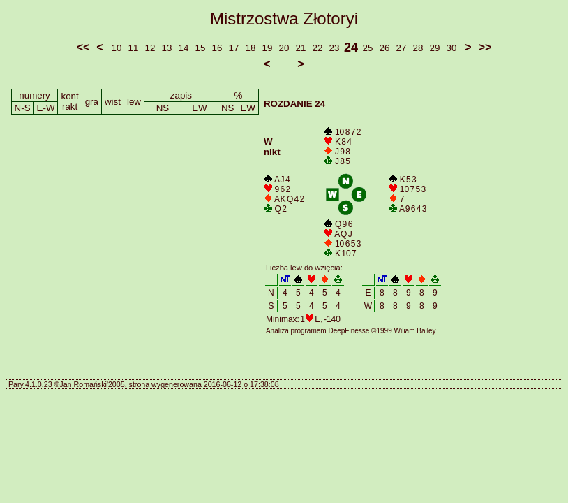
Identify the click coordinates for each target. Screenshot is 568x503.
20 (284, 48)
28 (418, 48)
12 (150, 48)
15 (200, 48)
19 (267, 48)
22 (318, 48)
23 (334, 48)
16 (217, 48)
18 (251, 48)
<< (83, 47)
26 (385, 48)
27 (401, 48)
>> (485, 47)
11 (133, 48)
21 (301, 48)
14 (184, 48)
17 (234, 48)
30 (452, 48)
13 (167, 48)
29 (435, 48)
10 (117, 48)
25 (368, 48)
